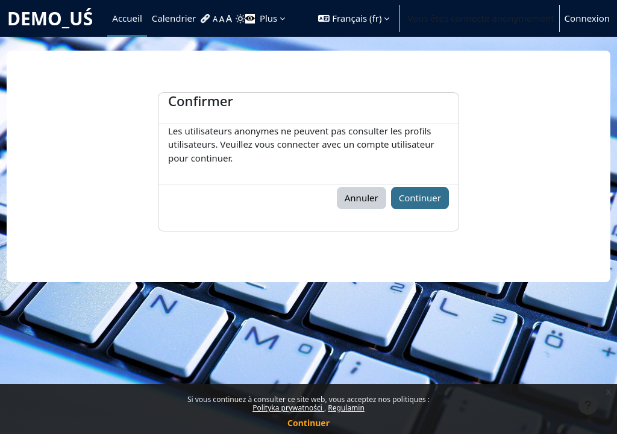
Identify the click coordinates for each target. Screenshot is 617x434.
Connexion (587, 18)
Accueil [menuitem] (127, 18)
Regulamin (346, 408)
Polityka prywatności (288, 408)
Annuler (361, 198)
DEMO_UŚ (50, 18)
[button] (353, 18)
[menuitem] (207, 19)
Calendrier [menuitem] (174, 18)
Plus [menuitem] (268, 18)
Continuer (308, 423)
